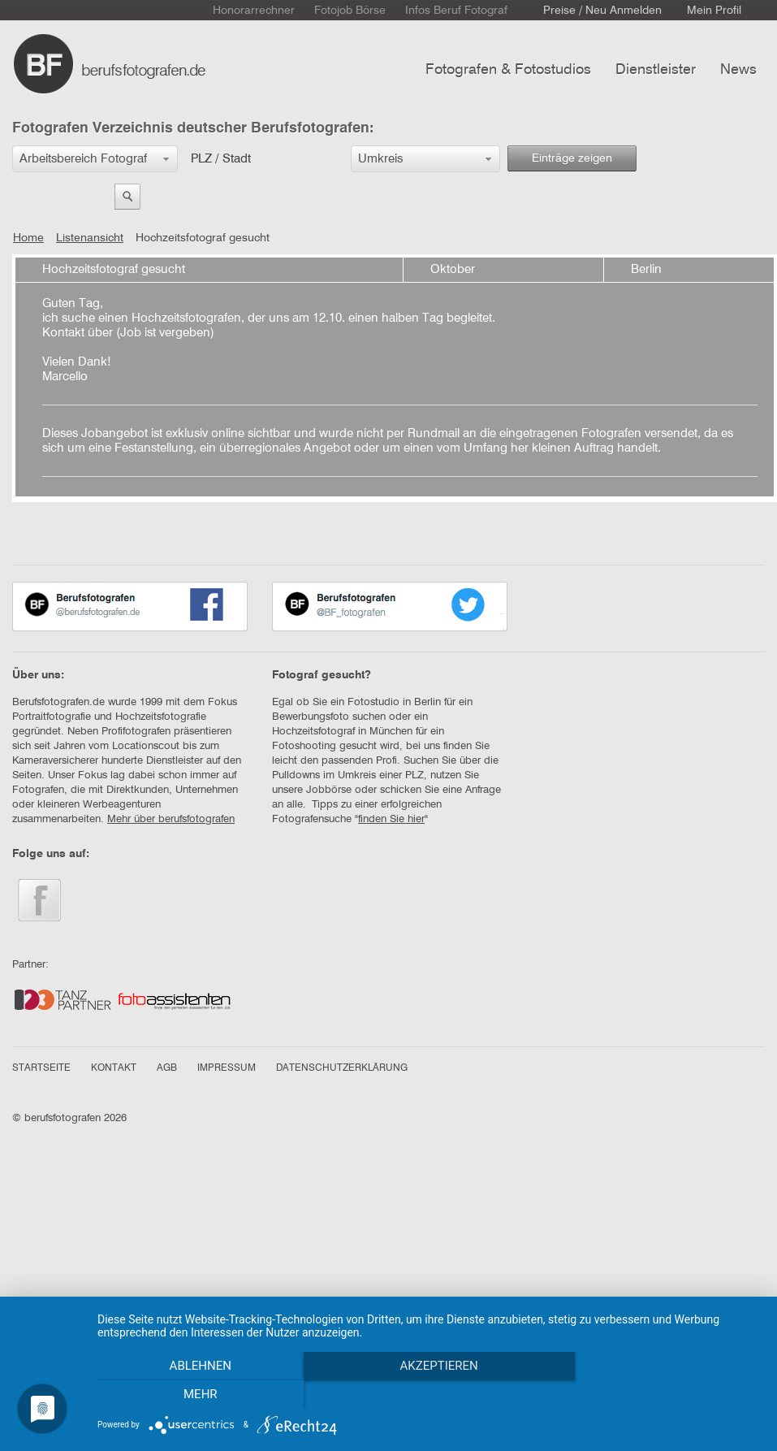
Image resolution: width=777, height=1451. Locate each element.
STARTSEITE (41, 1068)
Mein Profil (714, 10)
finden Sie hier (391, 819)
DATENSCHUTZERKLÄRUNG (342, 1068)
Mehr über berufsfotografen (171, 819)
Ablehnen (196, 1395)
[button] (95, 158)
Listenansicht (89, 238)
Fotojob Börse (350, 10)
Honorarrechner (254, 10)
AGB (167, 1068)
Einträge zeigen (572, 158)
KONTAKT (113, 1068)
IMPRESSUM (226, 1068)
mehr (662, 1395)
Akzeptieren (429, 1395)
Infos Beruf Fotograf (456, 10)
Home (28, 238)
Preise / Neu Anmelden (602, 10)
